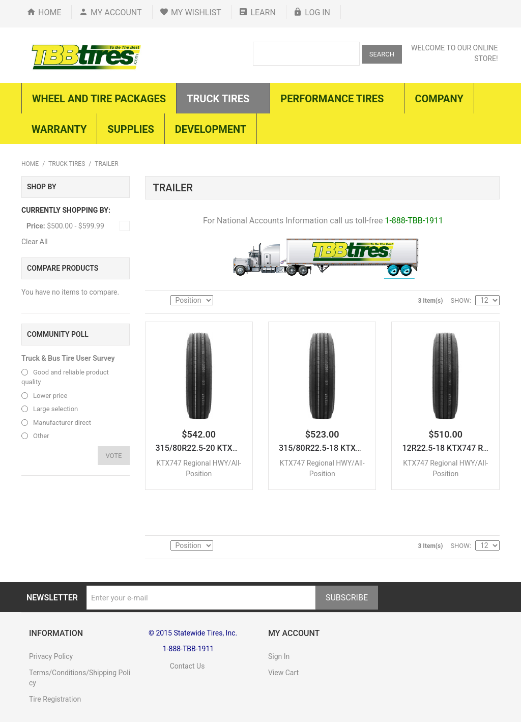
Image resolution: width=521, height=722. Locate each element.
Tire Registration (55, 699)
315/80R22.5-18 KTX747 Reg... (335, 448)
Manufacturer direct (62, 422)
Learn (262, 12)
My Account (116, 12)
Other (41, 436)
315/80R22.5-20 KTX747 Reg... (212, 448)
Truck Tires (66, 163)
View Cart (283, 673)
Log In (317, 12)
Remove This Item (125, 226)
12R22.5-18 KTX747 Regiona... (458, 448)
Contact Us (177, 666)
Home (49, 12)
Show (459, 300)
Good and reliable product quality (65, 377)
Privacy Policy (51, 656)
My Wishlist (196, 12)
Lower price (50, 395)
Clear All (34, 242)
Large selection (55, 409)
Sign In (279, 656)
